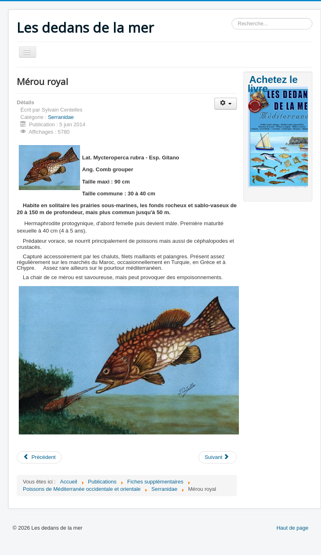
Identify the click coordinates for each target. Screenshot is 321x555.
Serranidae (61, 117)
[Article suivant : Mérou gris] (217, 457)
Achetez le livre (273, 84)
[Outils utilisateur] (225, 104)
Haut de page (292, 528)
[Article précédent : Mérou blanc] (39, 457)
